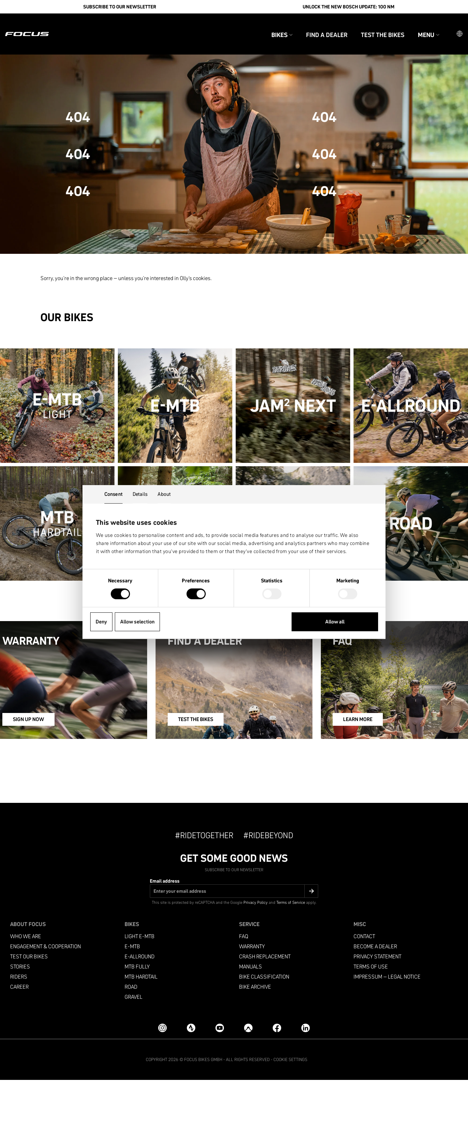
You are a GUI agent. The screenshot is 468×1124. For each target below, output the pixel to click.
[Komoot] (248, 1072)
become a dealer (375, 990)
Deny (101, 621)
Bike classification (264, 1020)
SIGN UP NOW (47, 765)
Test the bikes (371, 26)
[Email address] (234, 935)
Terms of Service (290, 946)
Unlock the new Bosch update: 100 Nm (348, 6)
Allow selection (137, 621)
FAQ (243, 980)
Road (131, 1030)
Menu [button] (417, 26)
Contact (364, 980)
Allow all (334, 621)
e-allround (140, 1000)
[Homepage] (39, 25)
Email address (164, 925)
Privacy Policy (255, 946)
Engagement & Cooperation (45, 990)
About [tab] (164, 494)
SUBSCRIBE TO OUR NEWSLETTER (119, 6)
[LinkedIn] (305, 1072)
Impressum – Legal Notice (387, 1020)
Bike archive (255, 1030)
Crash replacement (265, 1000)
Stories (20, 1010)
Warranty (252, 990)
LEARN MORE (363, 765)
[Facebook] (277, 1072)
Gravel (133, 1041)
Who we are (25, 980)
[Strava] (191, 1072)
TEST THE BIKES (208, 765)
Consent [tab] (113, 494)
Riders (18, 1020)
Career (19, 1030)
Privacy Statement (377, 1000)
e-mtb (132, 990)
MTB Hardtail (141, 1020)
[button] (447, 25)
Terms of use (371, 1010)
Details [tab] (140, 494)
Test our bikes (29, 1000)
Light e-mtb (140, 980)
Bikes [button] (270, 26)
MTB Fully (137, 1010)
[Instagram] (162, 1072)
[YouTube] (219, 1072)
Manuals (250, 1010)
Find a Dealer (315, 26)
